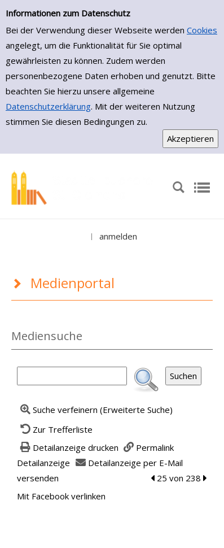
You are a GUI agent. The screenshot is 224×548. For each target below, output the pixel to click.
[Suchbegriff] (72, 376)
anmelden (118, 236)
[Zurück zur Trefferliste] (55, 429)
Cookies (202, 30)
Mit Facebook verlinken (61, 496)
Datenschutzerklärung (48, 106)
